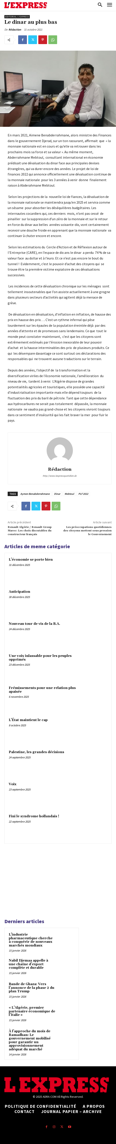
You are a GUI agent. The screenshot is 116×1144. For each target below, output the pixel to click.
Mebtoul (69, 493)
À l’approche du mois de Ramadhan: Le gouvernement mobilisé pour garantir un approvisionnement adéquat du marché (30, 1040)
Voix (12, 784)
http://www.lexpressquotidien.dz (60, 475)
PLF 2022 (83, 493)
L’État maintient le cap (28, 720)
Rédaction (15, 29)
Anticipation (19, 592)
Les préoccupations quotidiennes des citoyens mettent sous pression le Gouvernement (87, 531)
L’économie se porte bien (31, 560)
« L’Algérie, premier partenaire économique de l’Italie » (32, 1011)
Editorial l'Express (17, 16)
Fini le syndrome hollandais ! (34, 816)
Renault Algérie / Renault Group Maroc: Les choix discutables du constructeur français (30, 531)
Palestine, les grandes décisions (36, 752)
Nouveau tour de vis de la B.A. (34, 624)
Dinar (57, 493)
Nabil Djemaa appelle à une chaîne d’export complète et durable (28, 964)
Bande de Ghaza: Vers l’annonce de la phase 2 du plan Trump (31, 987)
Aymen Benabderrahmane (35, 493)
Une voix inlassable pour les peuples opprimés (40, 658)
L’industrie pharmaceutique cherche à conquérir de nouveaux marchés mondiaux (31, 940)
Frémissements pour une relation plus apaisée (42, 690)
